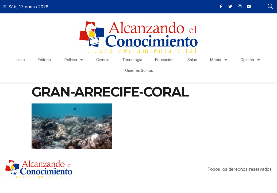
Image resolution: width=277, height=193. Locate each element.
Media (219, 59)
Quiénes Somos (139, 70)
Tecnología (132, 59)
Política (73, 59)
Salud (192, 59)
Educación (165, 59)
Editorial (45, 59)
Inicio (20, 59)
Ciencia (102, 59)
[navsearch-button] (270, 7)
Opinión (250, 59)
